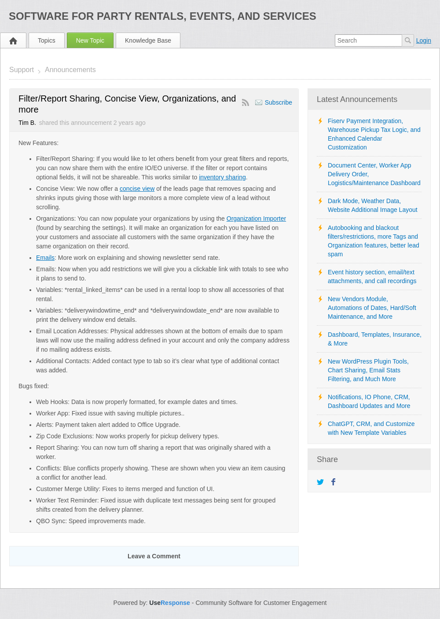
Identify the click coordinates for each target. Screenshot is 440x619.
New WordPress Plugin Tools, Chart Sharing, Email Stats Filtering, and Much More (368, 370)
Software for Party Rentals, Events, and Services (162, 16)
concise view (137, 188)
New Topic (90, 40)
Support (21, 69)
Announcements (70, 69)
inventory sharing (222, 177)
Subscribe (278, 102)
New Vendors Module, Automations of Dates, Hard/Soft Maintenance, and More (372, 307)
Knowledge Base (148, 40)
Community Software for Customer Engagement (260, 603)
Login (423, 40)
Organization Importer (256, 218)
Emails (45, 257)
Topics (46, 40)
